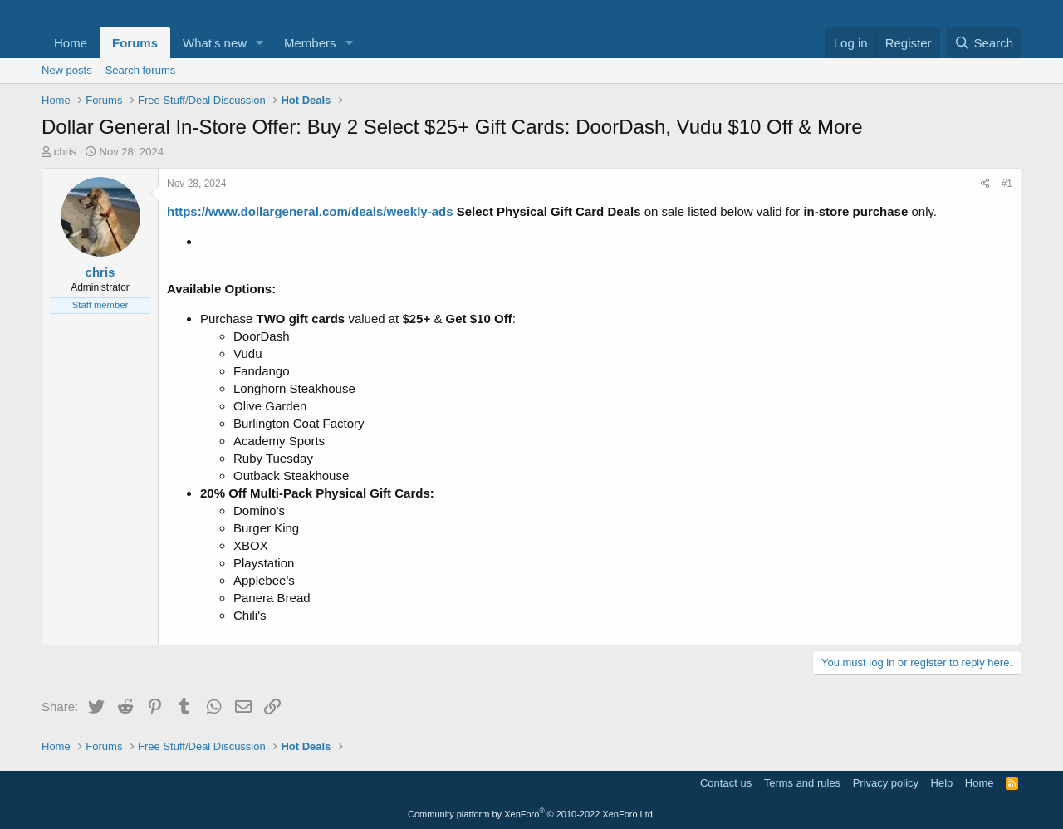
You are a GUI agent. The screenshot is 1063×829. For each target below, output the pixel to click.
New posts (67, 70)
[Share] (985, 184)
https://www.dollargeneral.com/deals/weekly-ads (310, 211)
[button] (260, 42)
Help (942, 783)
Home (70, 43)
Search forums (140, 70)
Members (310, 43)
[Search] (983, 42)
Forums (135, 43)
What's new (215, 43)
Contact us (726, 783)
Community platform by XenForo (531, 814)
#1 (1007, 183)
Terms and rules (802, 783)
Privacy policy (885, 783)
